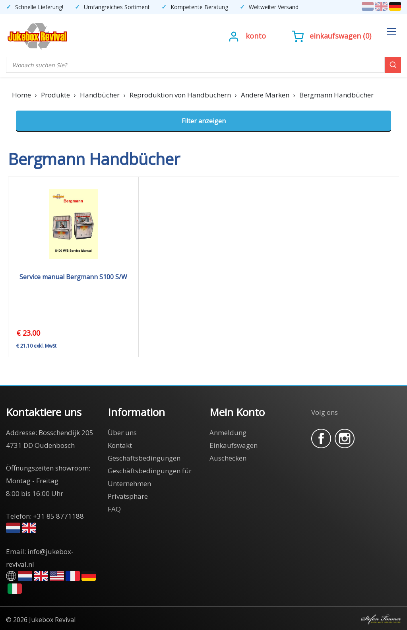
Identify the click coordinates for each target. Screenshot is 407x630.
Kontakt (120, 445)
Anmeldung (227, 432)
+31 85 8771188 (58, 516)
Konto (256, 36)
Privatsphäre (128, 496)
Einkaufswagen (335, 36)
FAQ (114, 508)
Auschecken (227, 458)
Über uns (122, 432)
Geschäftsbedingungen (144, 458)
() (331, 36)
